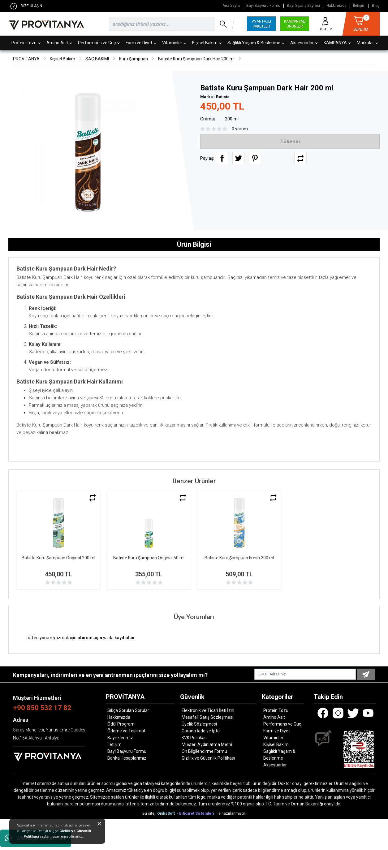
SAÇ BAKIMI (97, 58)
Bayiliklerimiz (120, 737)
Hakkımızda (336, 6)
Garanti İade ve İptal (201, 730)
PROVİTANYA (26, 58)
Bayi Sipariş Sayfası (303, 6)
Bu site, (149, 813)
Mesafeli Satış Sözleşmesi (207, 717)
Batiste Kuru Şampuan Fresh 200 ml (239, 557)
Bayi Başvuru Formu (263, 6)
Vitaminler (174, 42)
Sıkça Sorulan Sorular (128, 710)
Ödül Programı (121, 724)
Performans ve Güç (99, 42)
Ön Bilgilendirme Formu (204, 751)
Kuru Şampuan (133, 58)
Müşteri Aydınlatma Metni (207, 744)
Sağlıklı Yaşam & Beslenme (255, 42)
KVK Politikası (195, 737)
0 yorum (240, 128)
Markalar (367, 42)
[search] (170, 24)
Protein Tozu (26, 42)
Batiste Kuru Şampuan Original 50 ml (148, 557)
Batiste (223, 96)
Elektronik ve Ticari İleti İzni (208, 710)
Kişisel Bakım (207, 42)
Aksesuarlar (304, 42)
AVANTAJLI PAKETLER (261, 23)
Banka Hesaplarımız (126, 758)
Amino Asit (59, 42)
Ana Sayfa (231, 6)
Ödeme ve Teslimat (126, 730)
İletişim (359, 6)
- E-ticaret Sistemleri (196, 813)
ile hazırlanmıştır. (231, 813)
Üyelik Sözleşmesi (199, 724)
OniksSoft (166, 813)
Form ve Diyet (141, 42)
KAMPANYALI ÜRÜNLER (295, 23)
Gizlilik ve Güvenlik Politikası (208, 758)
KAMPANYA (337, 42)
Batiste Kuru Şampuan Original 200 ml (58, 557)
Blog (376, 6)
